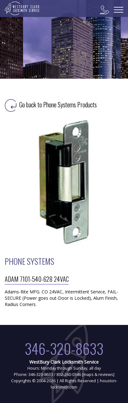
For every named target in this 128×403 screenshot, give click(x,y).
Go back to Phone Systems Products (51, 104)
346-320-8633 (64, 348)
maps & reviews (98, 374)
